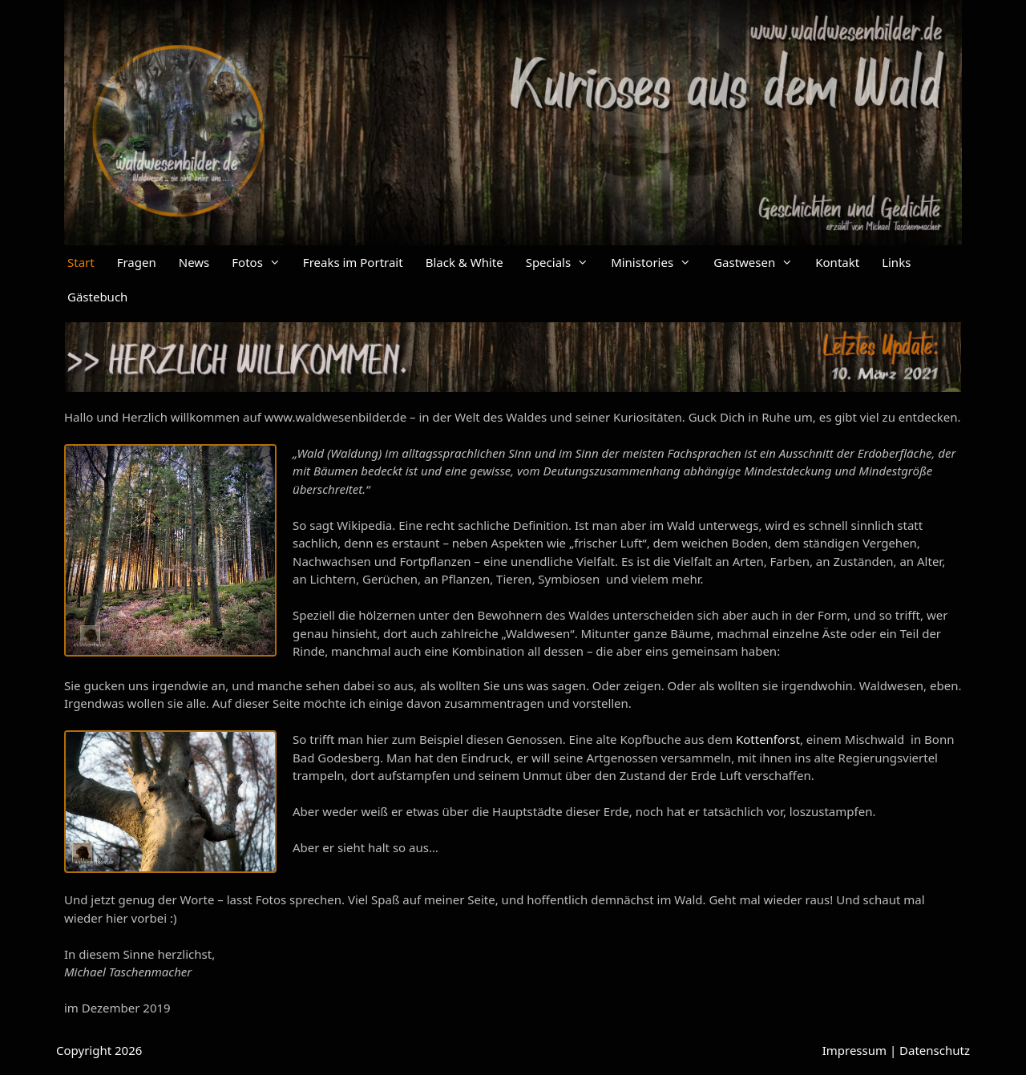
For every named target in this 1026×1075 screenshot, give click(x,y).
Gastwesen (758, 262)
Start (81, 262)
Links (896, 262)
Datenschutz (934, 1050)
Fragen (136, 262)
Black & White (464, 262)
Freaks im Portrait (353, 262)
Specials (563, 262)
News (194, 262)
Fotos (262, 262)
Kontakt (837, 262)
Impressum (854, 1050)
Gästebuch (97, 297)
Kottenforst (768, 739)
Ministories (656, 262)
